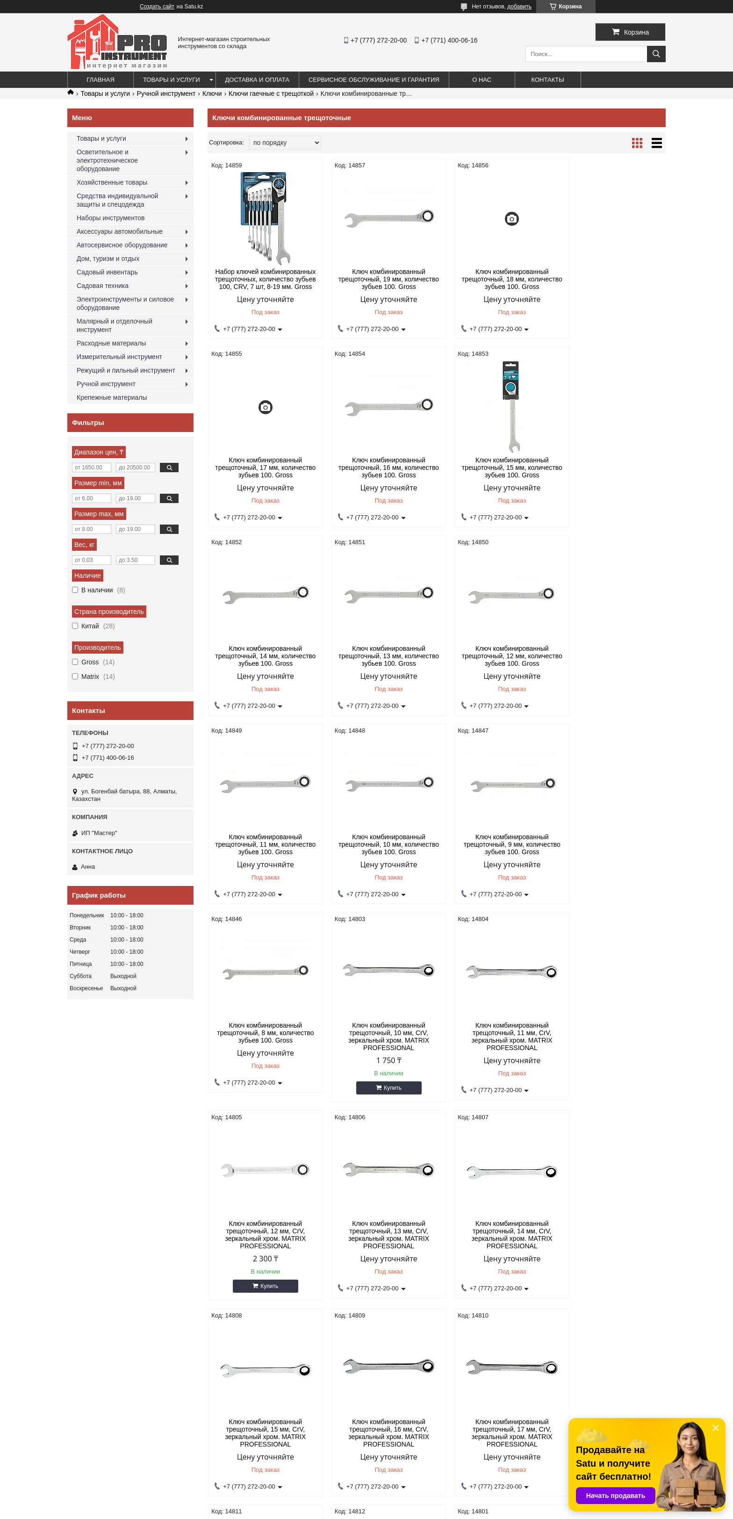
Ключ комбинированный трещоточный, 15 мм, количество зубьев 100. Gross (378, 467)
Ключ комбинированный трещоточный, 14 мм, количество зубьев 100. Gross (495, 467)
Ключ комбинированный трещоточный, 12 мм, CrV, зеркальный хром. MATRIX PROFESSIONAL (611, 848)
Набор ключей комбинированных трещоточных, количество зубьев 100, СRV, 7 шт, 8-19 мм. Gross (262, 279)
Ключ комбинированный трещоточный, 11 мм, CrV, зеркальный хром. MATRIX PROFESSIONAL (494, 848)
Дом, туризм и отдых (108, 258)
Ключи (212, 93)
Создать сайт (157, 6)
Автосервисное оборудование (122, 245)
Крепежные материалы (112, 397)
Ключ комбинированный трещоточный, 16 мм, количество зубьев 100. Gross (262, 467)
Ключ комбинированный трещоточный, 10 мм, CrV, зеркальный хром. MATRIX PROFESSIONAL (378, 848)
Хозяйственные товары (112, 182)
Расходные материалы (111, 343)
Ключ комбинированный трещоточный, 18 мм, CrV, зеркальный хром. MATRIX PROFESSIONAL (378, 1242)
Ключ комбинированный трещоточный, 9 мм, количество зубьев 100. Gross (611, 656)
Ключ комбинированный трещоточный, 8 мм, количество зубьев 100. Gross (262, 844)
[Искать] (656, 54)
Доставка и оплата (257, 79)
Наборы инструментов (111, 218)
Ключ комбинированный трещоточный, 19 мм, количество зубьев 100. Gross (378, 279)
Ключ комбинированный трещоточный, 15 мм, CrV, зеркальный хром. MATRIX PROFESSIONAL (494, 1046)
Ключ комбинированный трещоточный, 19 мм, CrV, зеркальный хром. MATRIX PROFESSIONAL (494, 1242)
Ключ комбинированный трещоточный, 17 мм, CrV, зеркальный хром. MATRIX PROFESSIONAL (262, 1242)
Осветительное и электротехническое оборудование (107, 160)
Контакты (548, 79)
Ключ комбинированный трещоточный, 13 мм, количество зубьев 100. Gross (611, 467)
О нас (481, 79)
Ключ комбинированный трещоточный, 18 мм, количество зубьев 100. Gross (495, 279)
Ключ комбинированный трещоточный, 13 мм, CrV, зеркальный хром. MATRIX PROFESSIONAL (262, 1046)
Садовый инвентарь (107, 272)
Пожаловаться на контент (385, 1510)
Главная (100, 79)
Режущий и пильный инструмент (126, 370)
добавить (519, 6)
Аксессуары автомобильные (120, 231)
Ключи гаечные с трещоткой (271, 93)
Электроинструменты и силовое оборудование (125, 303)
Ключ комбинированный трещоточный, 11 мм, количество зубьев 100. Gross (378, 656)
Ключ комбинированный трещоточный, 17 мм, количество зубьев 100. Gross (611, 279)
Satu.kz (406, 1501)
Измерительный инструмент (119, 356)
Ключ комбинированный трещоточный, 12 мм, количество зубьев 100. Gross (262, 656)
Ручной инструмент (166, 93)
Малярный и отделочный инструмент (114, 325)
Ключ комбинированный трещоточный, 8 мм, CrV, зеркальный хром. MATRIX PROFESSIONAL (611, 1242)
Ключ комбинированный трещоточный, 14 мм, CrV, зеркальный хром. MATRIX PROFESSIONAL (378, 1046)
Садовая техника (103, 285)
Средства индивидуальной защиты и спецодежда (117, 200)
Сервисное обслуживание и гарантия (374, 79)
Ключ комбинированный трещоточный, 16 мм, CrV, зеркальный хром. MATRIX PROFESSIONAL (611, 1046)
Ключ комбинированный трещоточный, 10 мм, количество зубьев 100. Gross (495, 656)
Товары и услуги (171, 79)
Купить (382, 899)
